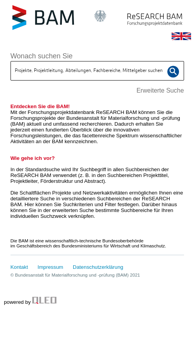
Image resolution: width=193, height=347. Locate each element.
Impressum (50, 267)
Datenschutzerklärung (98, 267)
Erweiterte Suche (160, 90)
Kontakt (19, 267)
